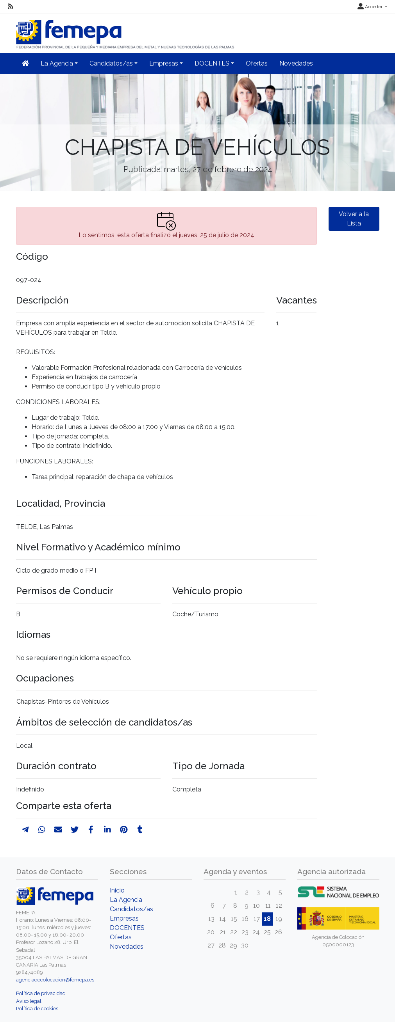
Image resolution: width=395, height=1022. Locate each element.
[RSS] (10, 6)
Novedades (296, 63)
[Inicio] (126, 31)
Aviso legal (28, 1001)
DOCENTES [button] (212, 63)
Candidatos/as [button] (111, 63)
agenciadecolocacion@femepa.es (55, 980)
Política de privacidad (41, 993)
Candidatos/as (131, 909)
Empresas (124, 918)
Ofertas (257, 63)
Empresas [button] (163, 63)
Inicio (117, 890)
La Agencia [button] (57, 63)
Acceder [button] (370, 6)
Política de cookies (37, 1008)
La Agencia (126, 899)
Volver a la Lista (354, 218)
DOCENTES (127, 928)
